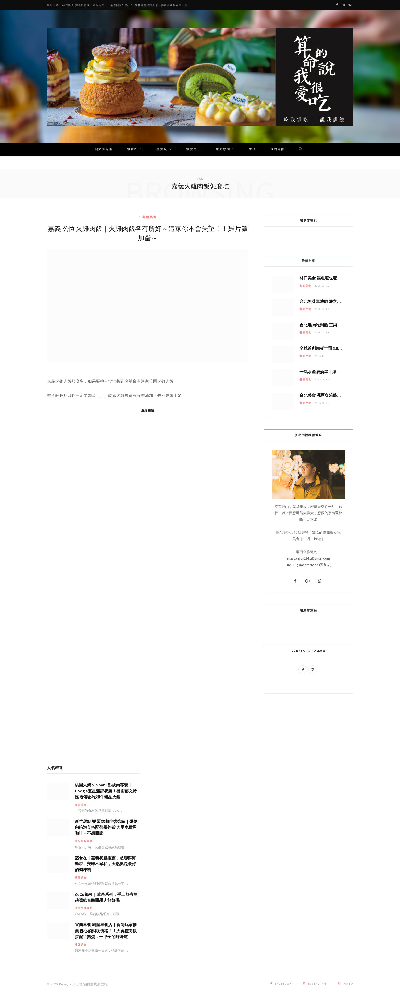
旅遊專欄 (223, 149)
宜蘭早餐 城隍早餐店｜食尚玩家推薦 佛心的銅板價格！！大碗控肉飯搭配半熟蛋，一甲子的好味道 (106, 930)
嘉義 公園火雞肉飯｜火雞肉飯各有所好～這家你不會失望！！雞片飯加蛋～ (148, 233)
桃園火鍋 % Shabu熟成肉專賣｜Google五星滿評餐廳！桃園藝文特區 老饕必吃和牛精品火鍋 (106, 790)
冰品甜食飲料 (84, 841)
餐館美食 (149, 217)
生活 (252, 149)
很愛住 (191, 149)
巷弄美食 (81, 944)
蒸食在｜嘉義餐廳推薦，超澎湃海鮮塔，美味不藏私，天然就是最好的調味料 (105, 863)
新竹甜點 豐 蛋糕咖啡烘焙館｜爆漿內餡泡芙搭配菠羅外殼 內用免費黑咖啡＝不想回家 (106, 827)
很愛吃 (132, 149)
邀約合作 (277, 149)
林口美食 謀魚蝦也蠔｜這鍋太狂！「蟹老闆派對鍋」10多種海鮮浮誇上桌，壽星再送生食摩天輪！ (126, 5)
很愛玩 (162, 149)
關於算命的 (104, 149)
